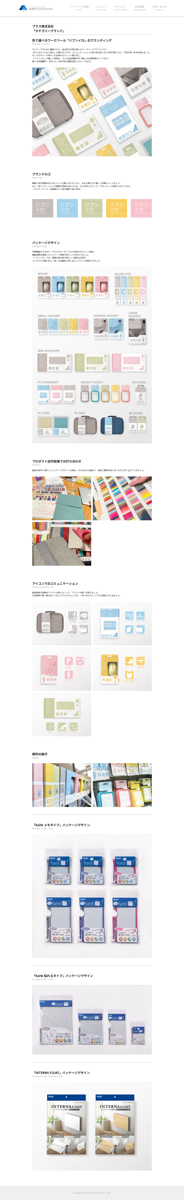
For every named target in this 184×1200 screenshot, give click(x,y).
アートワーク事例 (79, 8)
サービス (120, 8)
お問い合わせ (159, 8)
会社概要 (139, 8)
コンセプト (101, 8)
